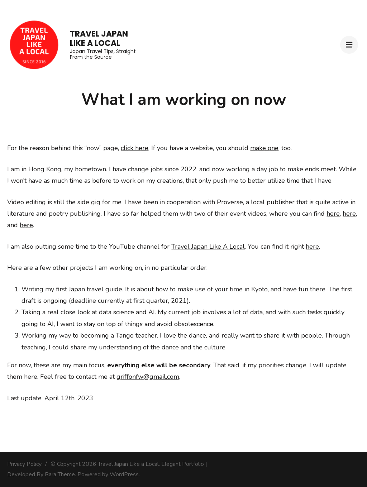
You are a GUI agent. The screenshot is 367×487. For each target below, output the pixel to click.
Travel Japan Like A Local (208, 246)
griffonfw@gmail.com (147, 376)
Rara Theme (60, 474)
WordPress (124, 474)
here (333, 213)
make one (264, 148)
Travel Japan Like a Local (99, 38)
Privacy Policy (24, 464)
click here (134, 148)
